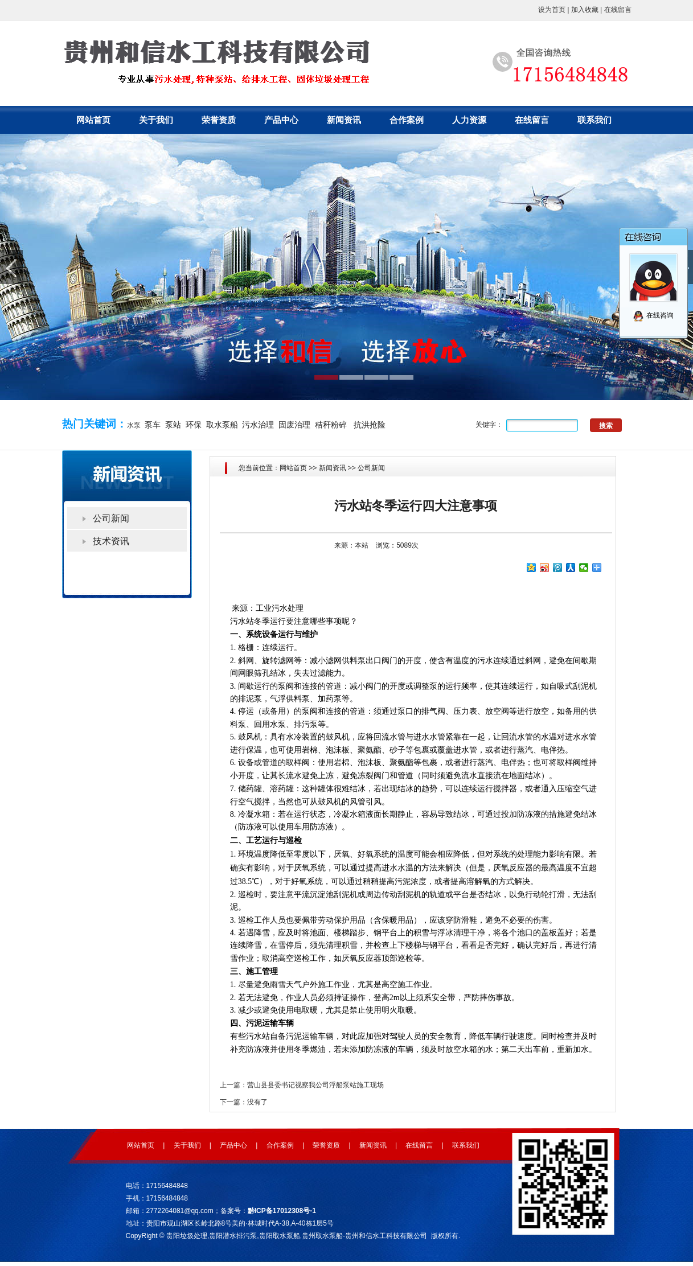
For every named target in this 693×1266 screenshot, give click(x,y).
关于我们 (156, 120)
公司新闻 (371, 468)
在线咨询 (653, 315)
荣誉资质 (219, 120)
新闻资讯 (344, 120)
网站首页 (93, 120)
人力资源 (469, 120)
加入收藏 (584, 10)
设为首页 (551, 10)
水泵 (134, 425)
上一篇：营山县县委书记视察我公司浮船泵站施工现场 (302, 1085)
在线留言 (618, 10)
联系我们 (594, 120)
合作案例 (406, 120)
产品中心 (281, 120)
